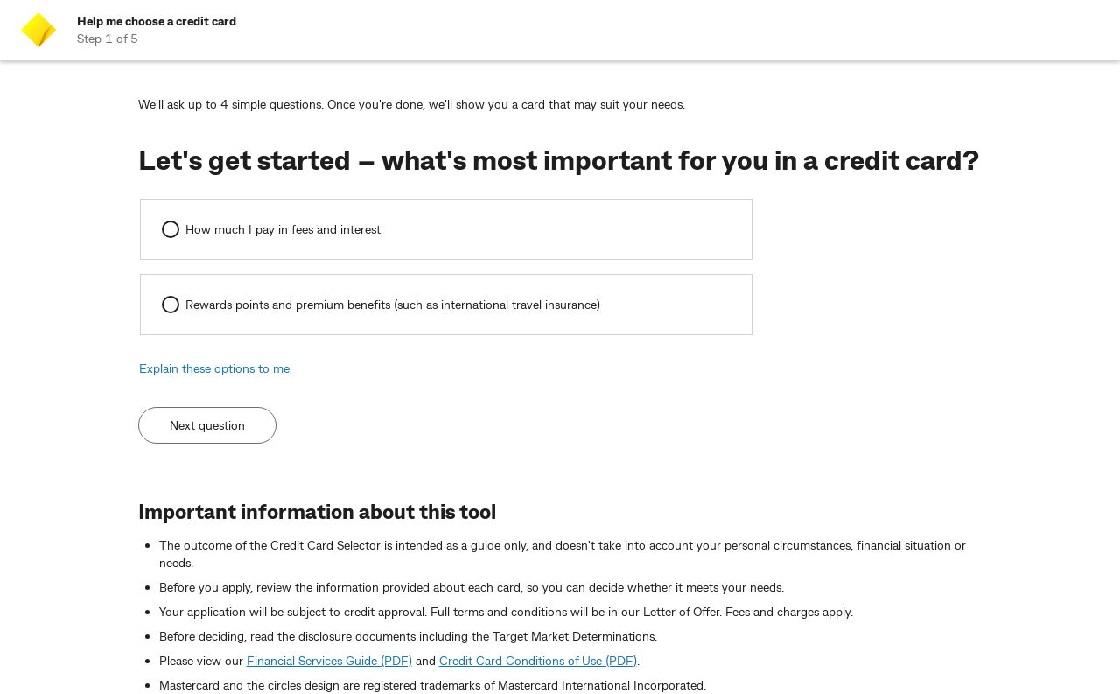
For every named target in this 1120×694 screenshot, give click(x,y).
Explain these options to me (214, 368)
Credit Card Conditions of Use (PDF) (538, 660)
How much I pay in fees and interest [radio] (283, 228)
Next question (207, 424)
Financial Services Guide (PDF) (329, 660)
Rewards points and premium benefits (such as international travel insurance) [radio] (393, 304)
